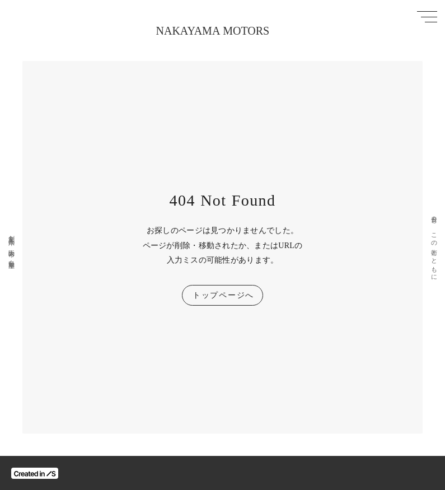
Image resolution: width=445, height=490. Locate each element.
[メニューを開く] (427, 16)
